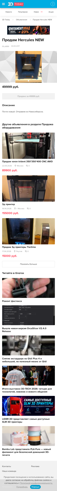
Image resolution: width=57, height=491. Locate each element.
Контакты (6, 466)
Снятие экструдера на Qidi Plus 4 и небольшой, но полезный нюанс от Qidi (24, 360)
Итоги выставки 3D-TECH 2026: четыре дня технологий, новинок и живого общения (27, 390)
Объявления (21, 20)
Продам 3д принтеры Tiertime (19, 247)
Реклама (12, 31)
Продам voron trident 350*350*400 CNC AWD (27, 161)
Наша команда (9, 471)
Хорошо (35, 487)
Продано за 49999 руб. (28, 96)
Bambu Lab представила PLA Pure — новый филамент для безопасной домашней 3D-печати (26, 452)
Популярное (23, 12)
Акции (51, 12)
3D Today (6, 20)
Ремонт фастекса (12, 301)
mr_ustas (5, 46)
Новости (8, 12)
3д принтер (8, 204)
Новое (38, 12)
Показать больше (28, 264)
